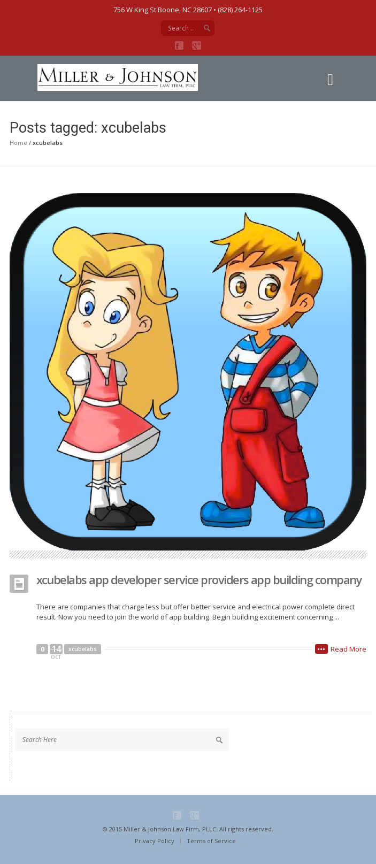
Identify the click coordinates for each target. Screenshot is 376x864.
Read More (348, 649)
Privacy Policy (154, 841)
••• (322, 649)
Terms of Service (211, 841)
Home (18, 143)
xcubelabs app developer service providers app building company (199, 579)
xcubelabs (82, 649)
